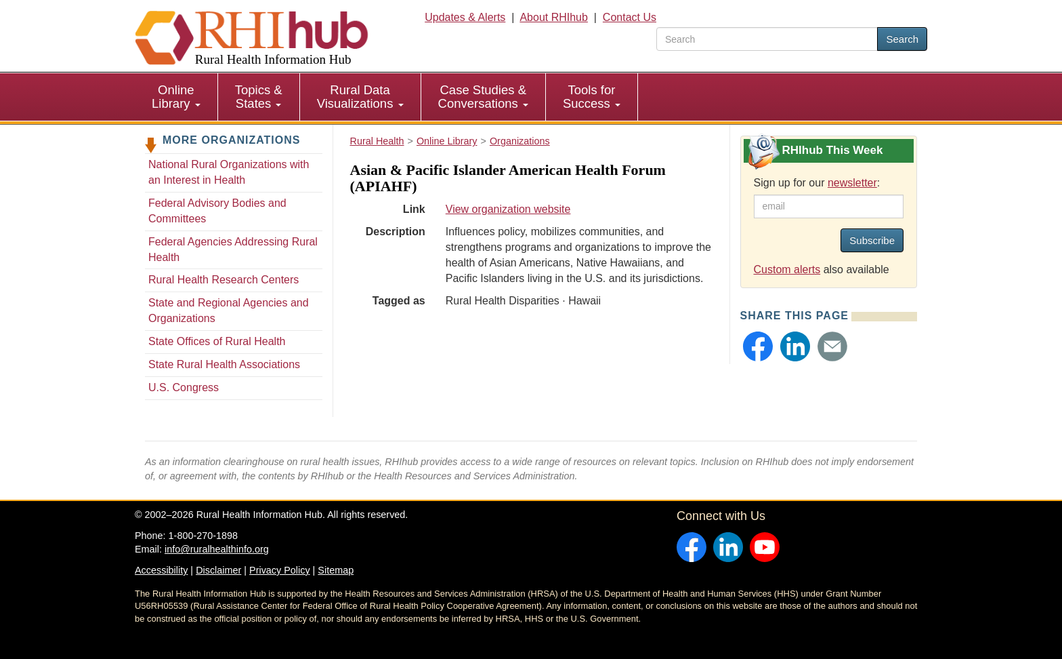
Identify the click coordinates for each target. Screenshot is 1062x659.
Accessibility (161, 570)
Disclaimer (218, 570)
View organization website (508, 209)
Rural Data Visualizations (360, 97)
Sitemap (336, 570)
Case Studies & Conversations (483, 97)
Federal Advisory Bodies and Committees (217, 210)
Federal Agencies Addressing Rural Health (233, 249)
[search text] (767, 39)
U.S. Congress (183, 387)
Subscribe (872, 240)
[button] (758, 346)
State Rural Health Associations (224, 364)
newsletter (852, 182)
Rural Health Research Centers (223, 279)
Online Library (176, 97)
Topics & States (258, 97)
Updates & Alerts (465, 17)
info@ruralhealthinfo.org (217, 549)
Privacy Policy (279, 570)
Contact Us (629, 17)
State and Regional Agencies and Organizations (228, 310)
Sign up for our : (817, 182)
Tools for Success (591, 97)
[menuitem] (176, 97)
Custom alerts (787, 269)
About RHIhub (553, 17)
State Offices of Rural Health (216, 341)
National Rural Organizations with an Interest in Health (228, 172)
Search (902, 39)
